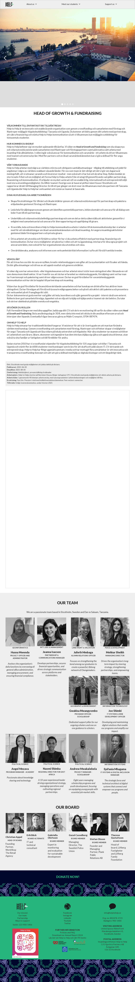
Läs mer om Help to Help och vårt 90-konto (67, 938)
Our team (22, 915)
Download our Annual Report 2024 (67, 935)
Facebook (67, 913)
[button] (32, 4)
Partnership (22, 918)
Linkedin (67, 918)
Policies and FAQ (67, 932)
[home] (10, 4)
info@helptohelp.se (112, 913)
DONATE (67, 877)
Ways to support (22, 921)
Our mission (22, 913)
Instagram (67, 915)
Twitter (67, 923)
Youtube (67, 921)
